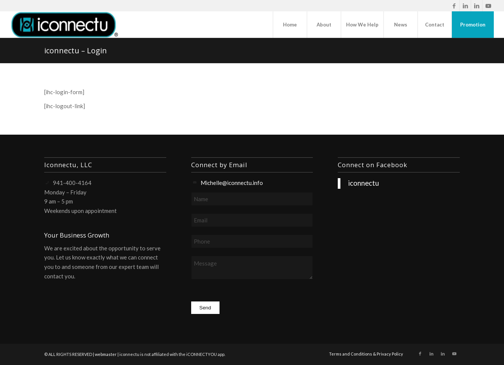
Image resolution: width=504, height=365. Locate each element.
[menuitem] (290, 24)
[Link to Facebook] (453, 5)
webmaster (106, 354)
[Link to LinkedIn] (465, 5)
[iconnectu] (64, 24)
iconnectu (363, 183)
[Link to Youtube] (488, 5)
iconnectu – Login (75, 50)
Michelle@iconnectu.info (232, 182)
